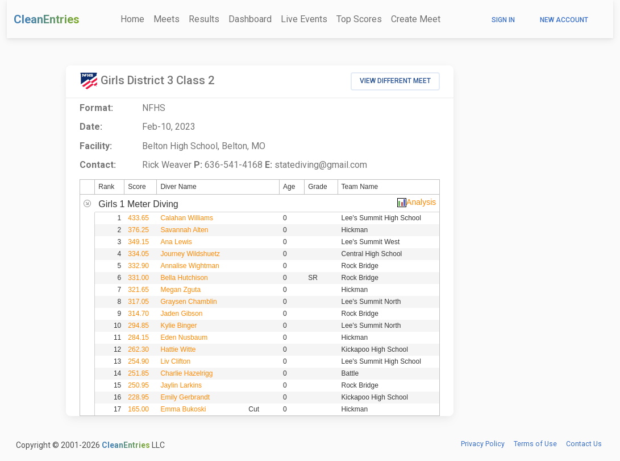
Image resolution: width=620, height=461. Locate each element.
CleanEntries (47, 19)
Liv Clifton (175, 361)
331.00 (138, 278)
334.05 (138, 254)
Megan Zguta (180, 290)
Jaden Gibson (181, 314)
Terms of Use (535, 444)
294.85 (138, 326)
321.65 (138, 290)
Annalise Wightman (189, 266)
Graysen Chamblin (188, 302)
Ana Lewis (176, 242)
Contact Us (584, 444)
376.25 (138, 230)
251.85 (138, 373)
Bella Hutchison (183, 278)
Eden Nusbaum (183, 337)
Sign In (503, 20)
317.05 (138, 302)
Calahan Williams (186, 218)
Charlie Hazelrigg (186, 373)
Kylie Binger (178, 326)
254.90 (138, 361)
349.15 (138, 242)
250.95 (138, 385)
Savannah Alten (184, 230)
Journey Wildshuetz (190, 254)
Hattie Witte (177, 349)
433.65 (138, 218)
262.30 (138, 349)
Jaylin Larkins (181, 385)
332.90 (138, 266)
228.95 (138, 397)
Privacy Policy (483, 444)
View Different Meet (395, 81)
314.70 (138, 314)
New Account (564, 20)
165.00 (138, 409)
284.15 (138, 337)
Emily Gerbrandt (185, 397)
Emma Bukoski (183, 409)
